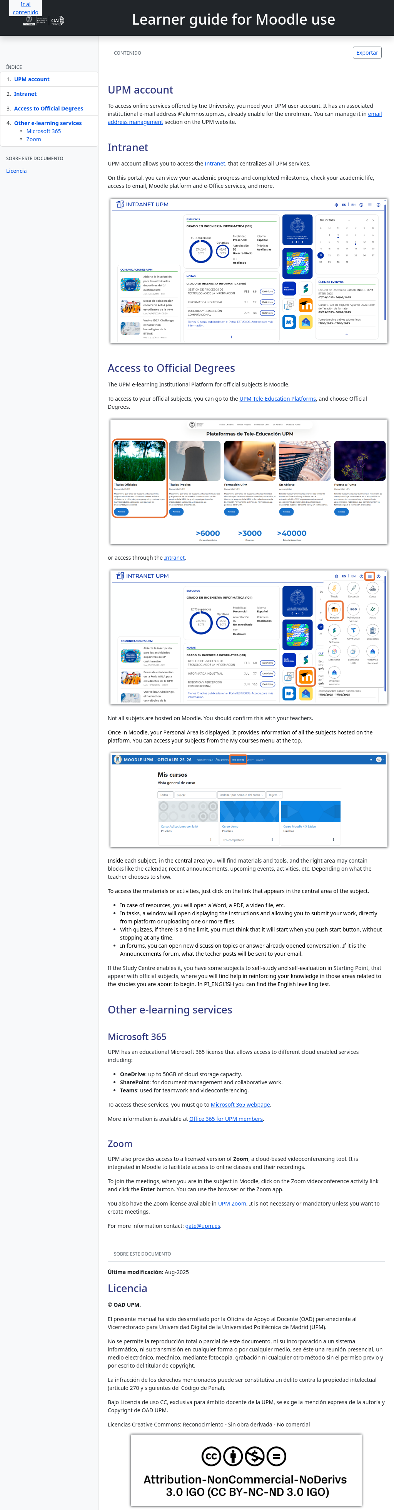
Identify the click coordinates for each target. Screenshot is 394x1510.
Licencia (16, 170)
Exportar (367, 52)
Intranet (25, 93)
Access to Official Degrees (48, 108)
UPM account (32, 79)
